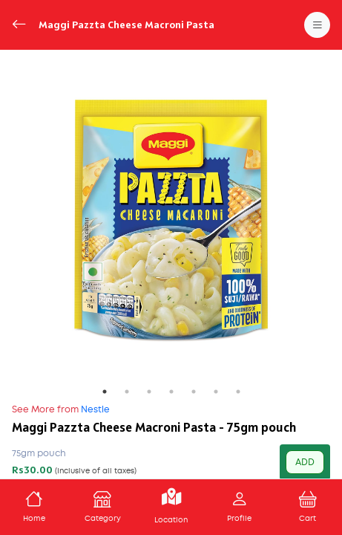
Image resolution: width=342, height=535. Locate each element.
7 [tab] (238, 391)
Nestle (61, 409)
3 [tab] (149, 391)
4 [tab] (171, 391)
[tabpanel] (171, 221)
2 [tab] (126, 391)
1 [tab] (104, 391)
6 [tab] (215, 391)
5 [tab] (193, 391)
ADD (305, 462)
